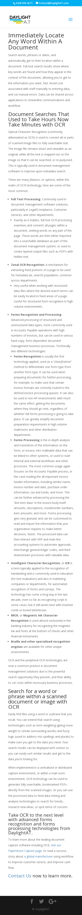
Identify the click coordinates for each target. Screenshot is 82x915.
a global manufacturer (38, 856)
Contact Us (19, 876)
